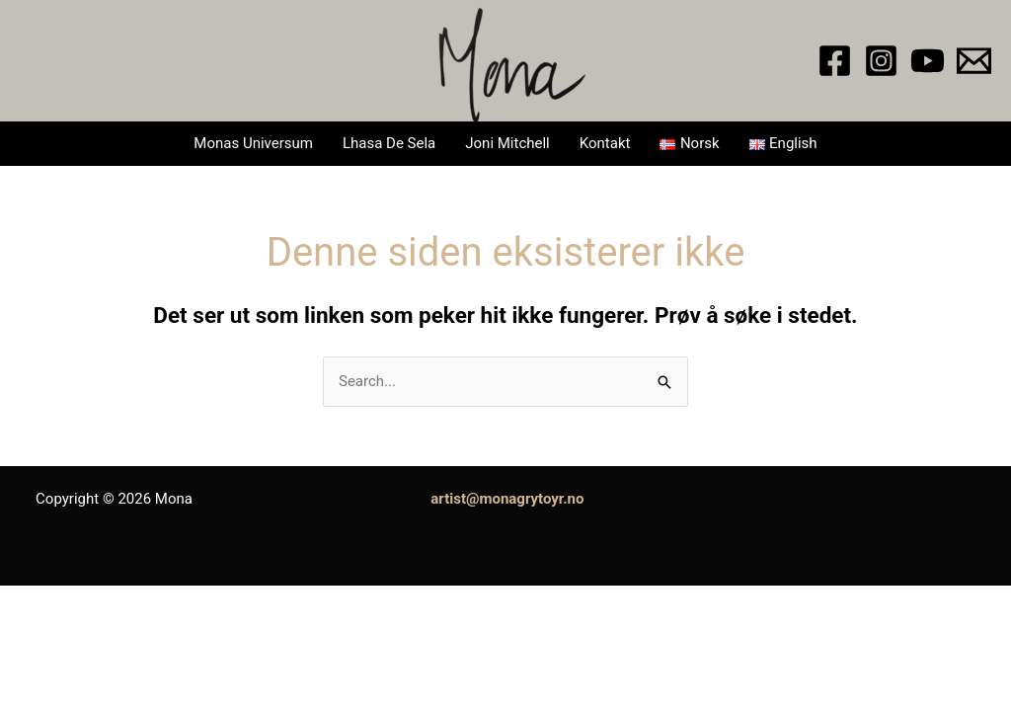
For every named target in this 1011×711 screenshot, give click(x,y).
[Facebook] (834, 60)
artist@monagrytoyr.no (506, 499)
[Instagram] (881, 60)
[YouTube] (927, 60)
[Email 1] (974, 60)
